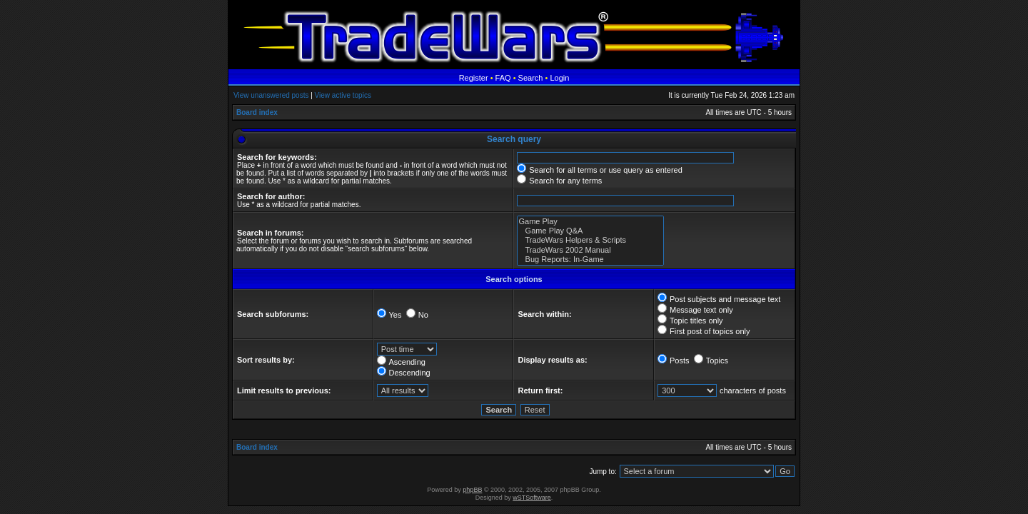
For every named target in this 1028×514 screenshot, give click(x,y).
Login (559, 78)
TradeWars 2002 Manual (590, 250)
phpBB (472, 489)
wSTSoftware (532, 497)
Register (473, 78)
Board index (257, 112)
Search (530, 78)
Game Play (590, 221)
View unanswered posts (270, 95)
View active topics (343, 95)
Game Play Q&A (590, 231)
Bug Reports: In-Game (590, 259)
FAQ (503, 78)
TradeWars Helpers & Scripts (590, 240)
